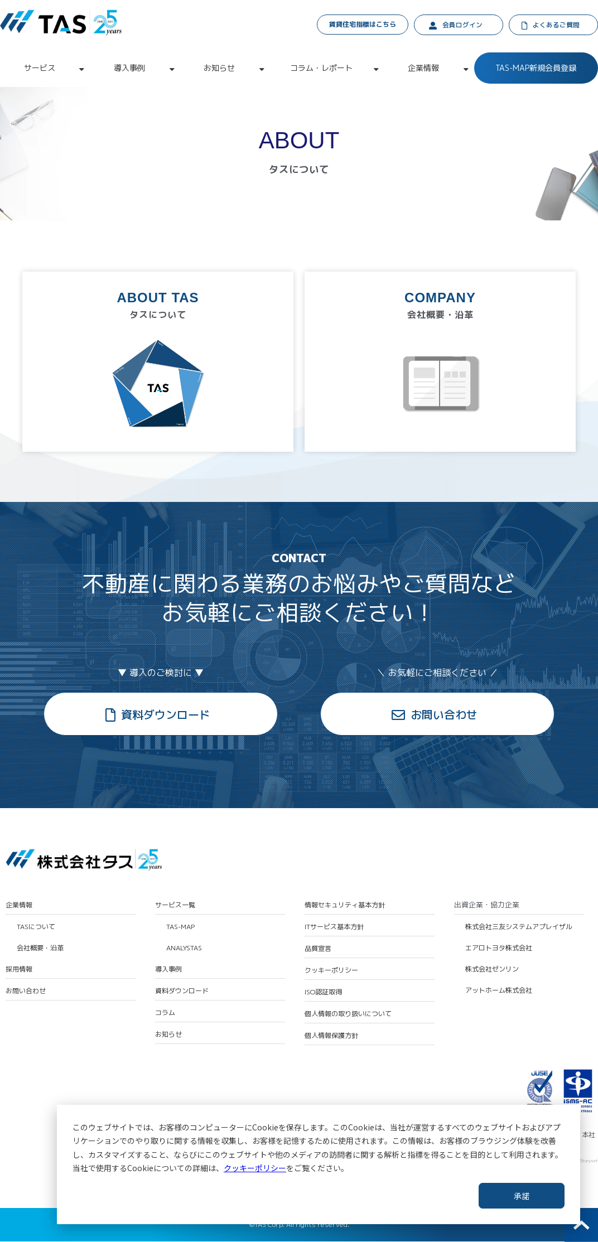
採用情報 (19, 970)
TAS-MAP (180, 927)
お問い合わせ (444, 715)
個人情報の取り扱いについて (348, 1015)
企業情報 (423, 68)
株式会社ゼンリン (492, 970)
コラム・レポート (321, 68)
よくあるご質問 (556, 25)
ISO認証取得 (323, 993)
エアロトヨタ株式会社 (498, 949)
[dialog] (318, 1164)
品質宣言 (318, 949)
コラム (165, 1014)
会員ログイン (462, 25)
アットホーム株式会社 (498, 991)
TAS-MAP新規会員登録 (535, 68)
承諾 (521, 1195)
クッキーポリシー (255, 1167)
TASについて (36, 927)
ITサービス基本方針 (334, 927)
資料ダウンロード (165, 715)
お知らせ (219, 68)
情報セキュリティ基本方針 (345, 906)
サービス (39, 68)
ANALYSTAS (184, 949)
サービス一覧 (175, 906)
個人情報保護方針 (331, 1037)
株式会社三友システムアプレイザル (518, 927)
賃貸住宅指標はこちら (363, 24)
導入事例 (129, 68)
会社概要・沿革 (40, 949)
